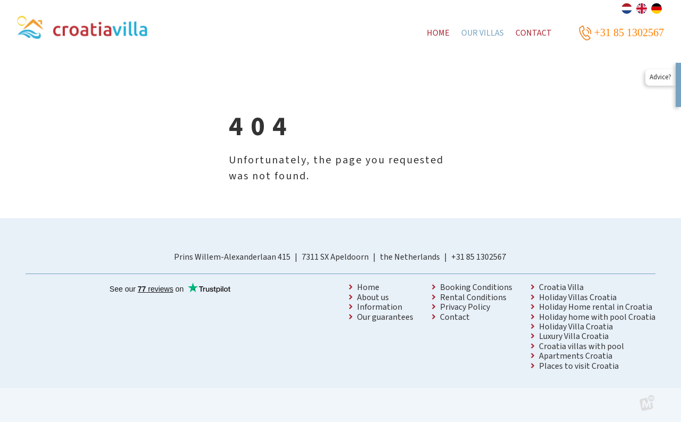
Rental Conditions (473, 297)
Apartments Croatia (575, 356)
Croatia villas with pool (581, 346)
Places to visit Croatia (579, 366)
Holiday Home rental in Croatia (595, 307)
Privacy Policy (465, 307)
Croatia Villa (561, 287)
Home (368, 287)
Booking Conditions (476, 287)
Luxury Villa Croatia (574, 336)
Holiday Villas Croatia (578, 297)
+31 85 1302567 (478, 257)
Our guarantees (385, 317)
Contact (455, 317)
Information (379, 307)
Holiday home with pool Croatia (597, 317)
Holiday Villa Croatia (576, 327)
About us (373, 297)
